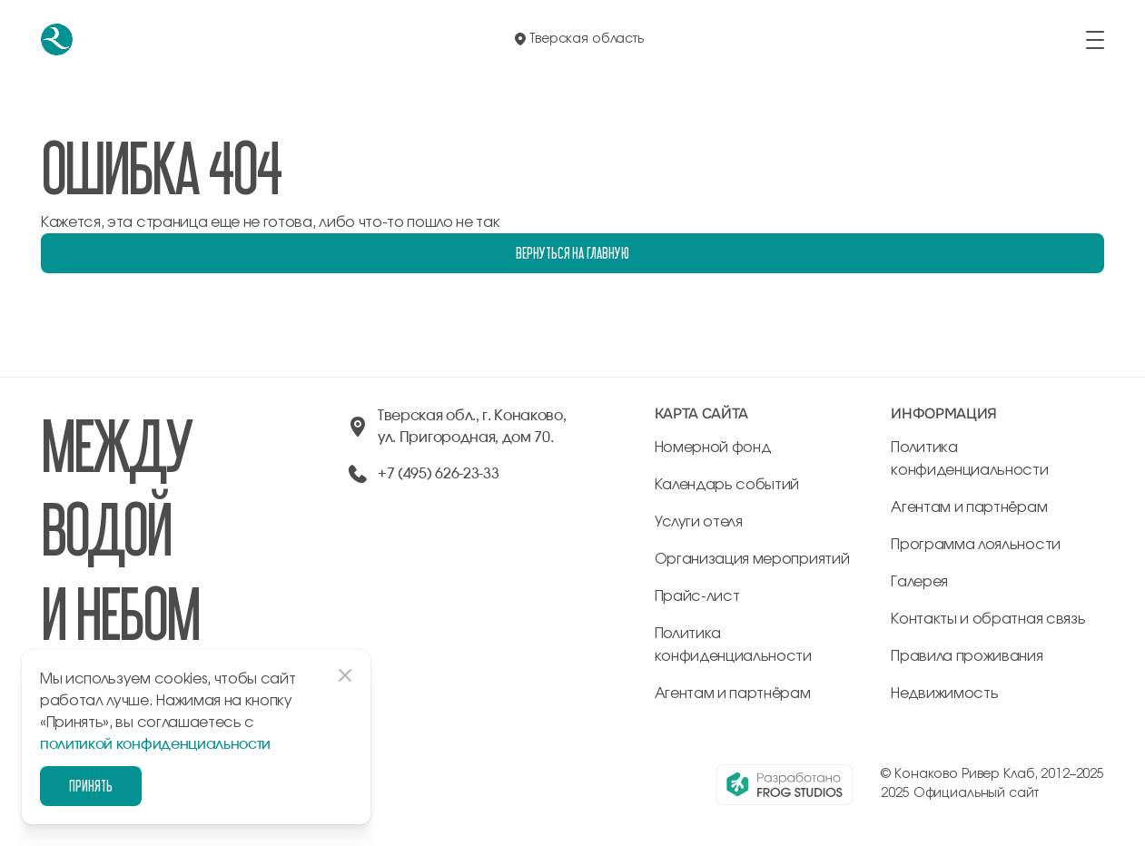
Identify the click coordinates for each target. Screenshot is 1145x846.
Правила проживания (966, 656)
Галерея (919, 582)
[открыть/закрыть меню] (1095, 40)
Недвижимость (944, 693)
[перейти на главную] (57, 39)
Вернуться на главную (572, 252)
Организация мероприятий (752, 559)
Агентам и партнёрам (733, 693)
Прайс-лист (697, 596)
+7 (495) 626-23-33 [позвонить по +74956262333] (438, 474)
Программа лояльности (976, 544)
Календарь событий (727, 484)
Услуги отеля (699, 522)
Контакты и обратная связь (988, 619)
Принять (91, 785)
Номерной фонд (713, 447)
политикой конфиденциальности (155, 744)
